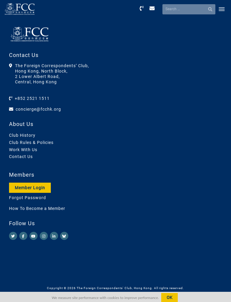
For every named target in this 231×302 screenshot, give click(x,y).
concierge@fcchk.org (38, 109)
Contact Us (21, 156)
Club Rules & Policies (31, 142)
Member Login (30, 187)
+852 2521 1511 (32, 98)
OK (169, 297)
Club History (22, 135)
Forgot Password (27, 197)
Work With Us (23, 149)
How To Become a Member (37, 208)
